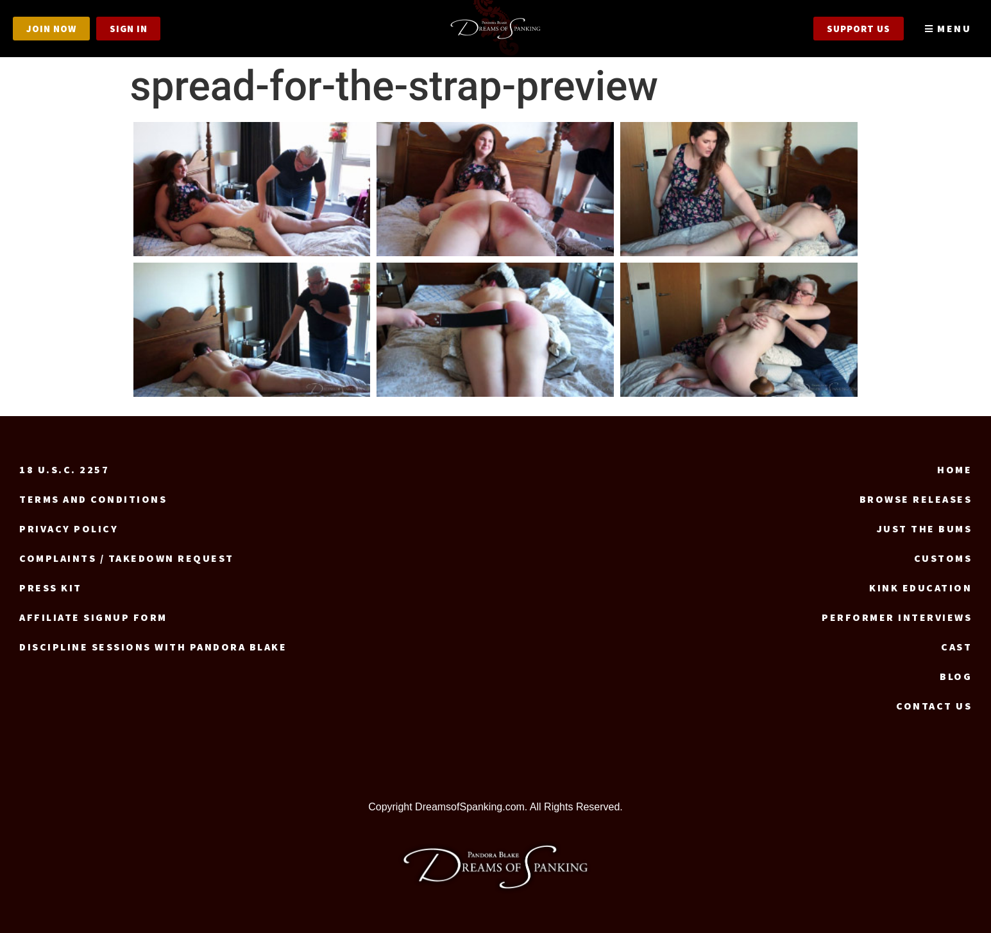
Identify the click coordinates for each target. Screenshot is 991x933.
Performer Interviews (897, 617)
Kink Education (920, 587)
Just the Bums (924, 528)
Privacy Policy (68, 528)
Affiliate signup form (93, 617)
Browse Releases (916, 499)
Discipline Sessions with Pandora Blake (153, 646)
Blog (956, 676)
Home (954, 469)
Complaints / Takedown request (126, 558)
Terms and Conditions (93, 499)
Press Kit (50, 587)
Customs (943, 558)
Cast (956, 646)
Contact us (934, 705)
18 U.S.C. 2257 (64, 469)
